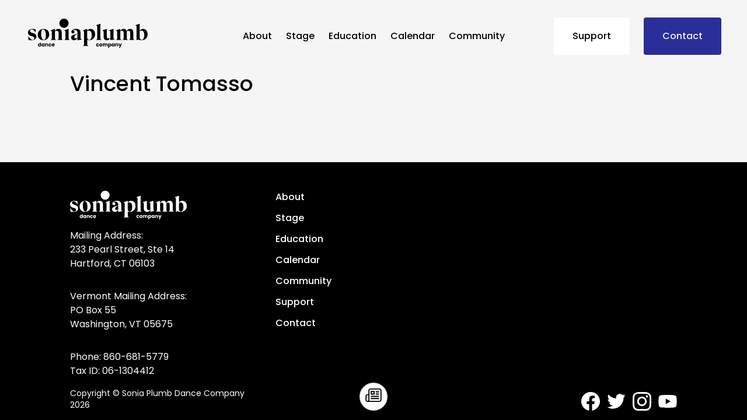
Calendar (412, 36)
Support (592, 36)
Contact (682, 36)
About (257, 36)
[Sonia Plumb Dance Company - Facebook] (590, 401)
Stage (300, 36)
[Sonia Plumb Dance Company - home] (130, 33)
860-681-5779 (136, 356)
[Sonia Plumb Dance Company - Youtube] (667, 401)
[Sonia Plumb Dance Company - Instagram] (642, 401)
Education (352, 36)
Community (477, 36)
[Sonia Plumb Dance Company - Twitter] (616, 401)
